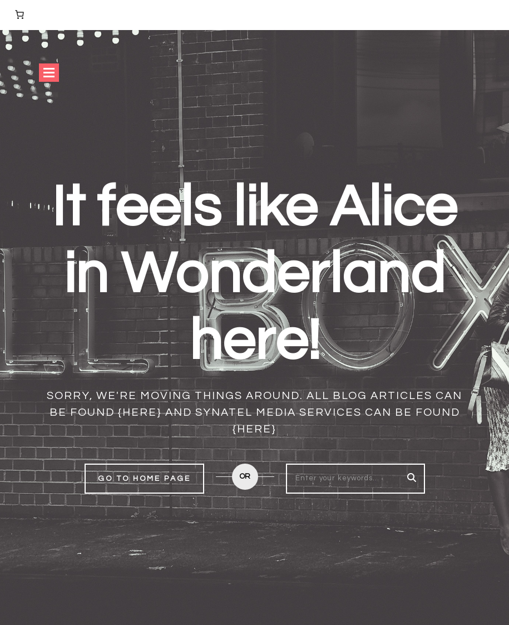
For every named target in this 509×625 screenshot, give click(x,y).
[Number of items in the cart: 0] (19, 14)
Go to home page (144, 479)
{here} (140, 412)
